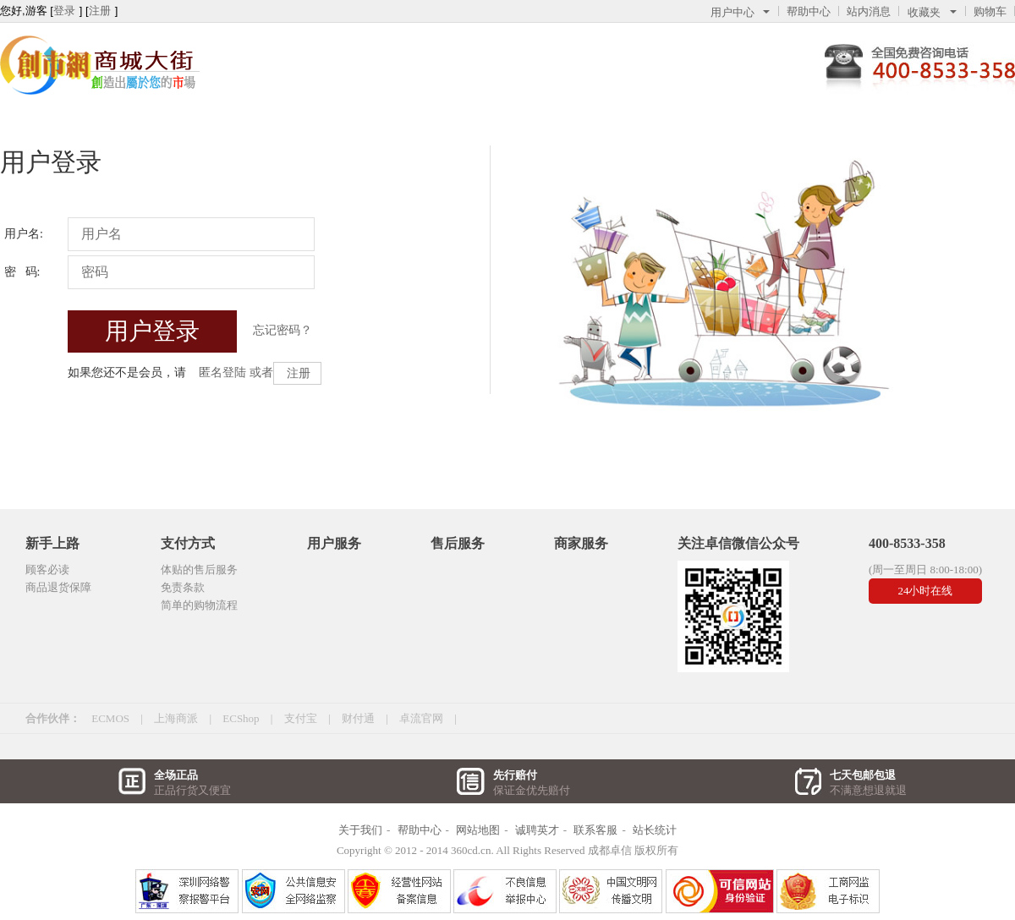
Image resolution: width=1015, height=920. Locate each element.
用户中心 (740, 12)
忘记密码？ (282, 330)
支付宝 (300, 718)
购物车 (990, 11)
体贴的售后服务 (199, 569)
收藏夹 (932, 12)
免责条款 (183, 587)
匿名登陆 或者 (236, 372)
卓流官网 (421, 718)
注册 (100, 10)
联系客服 (595, 830)
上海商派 (176, 718)
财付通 (358, 718)
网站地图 (478, 830)
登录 (64, 10)
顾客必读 (47, 569)
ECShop (240, 718)
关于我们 (360, 830)
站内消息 (869, 11)
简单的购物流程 (199, 605)
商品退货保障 (58, 587)
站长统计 (655, 830)
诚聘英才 (537, 830)
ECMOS (110, 718)
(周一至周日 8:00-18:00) (925, 569)
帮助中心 (809, 11)
